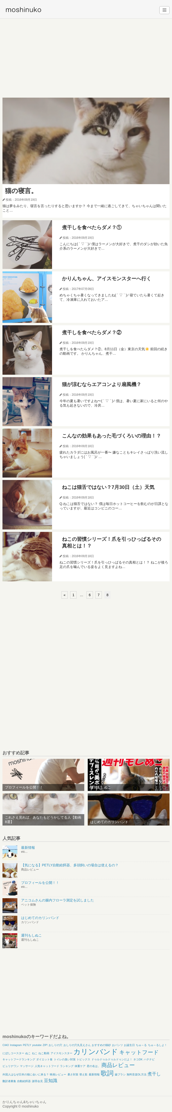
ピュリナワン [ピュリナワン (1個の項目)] (10, 1066)
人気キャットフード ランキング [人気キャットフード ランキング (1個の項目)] (54, 1066)
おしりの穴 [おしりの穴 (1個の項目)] (55, 1045)
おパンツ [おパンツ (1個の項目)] (117, 1045)
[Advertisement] (86, 55)
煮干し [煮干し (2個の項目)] (154, 1073)
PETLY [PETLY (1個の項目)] (27, 1045)
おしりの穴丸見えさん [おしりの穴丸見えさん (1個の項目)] (77, 1045)
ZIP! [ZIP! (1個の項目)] (45, 1045)
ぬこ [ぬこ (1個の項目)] (28, 1053)
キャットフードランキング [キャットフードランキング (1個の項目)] (18, 1059)
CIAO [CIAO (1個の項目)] (5, 1045)
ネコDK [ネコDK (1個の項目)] (138, 1059)
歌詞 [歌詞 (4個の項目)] (107, 1073)
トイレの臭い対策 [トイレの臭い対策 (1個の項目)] (65, 1059)
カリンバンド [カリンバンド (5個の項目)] (95, 1051)
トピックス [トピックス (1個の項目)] (83, 1059)
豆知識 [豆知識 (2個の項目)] (50, 1080)
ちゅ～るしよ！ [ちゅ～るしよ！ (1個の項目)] (157, 1045)
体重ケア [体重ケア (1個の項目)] (80, 1066)
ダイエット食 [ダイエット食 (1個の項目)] (44, 1059)
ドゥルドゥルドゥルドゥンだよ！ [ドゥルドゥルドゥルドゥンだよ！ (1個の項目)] (111, 1059)
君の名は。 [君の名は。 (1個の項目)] (93, 1066)
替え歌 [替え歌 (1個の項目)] (83, 1074)
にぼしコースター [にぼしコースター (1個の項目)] (13, 1053)
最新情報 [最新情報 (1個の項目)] (94, 1074)
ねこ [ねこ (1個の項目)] (34, 1053)
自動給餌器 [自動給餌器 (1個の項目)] (24, 1081)
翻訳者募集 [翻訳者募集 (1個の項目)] (9, 1081)
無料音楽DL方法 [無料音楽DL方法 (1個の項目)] (136, 1074)
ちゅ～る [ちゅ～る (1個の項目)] (141, 1045)
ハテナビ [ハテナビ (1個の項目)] (149, 1059)
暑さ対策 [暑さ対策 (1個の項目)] (72, 1074)
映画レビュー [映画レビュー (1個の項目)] (58, 1074)
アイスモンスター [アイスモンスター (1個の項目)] (61, 1053)
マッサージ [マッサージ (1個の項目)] (26, 1066)
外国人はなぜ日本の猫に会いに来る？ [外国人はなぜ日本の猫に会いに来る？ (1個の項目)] (25, 1074)
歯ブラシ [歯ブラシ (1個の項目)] (120, 1074)
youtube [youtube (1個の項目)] (37, 1045)
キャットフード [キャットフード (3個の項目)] (139, 1052)
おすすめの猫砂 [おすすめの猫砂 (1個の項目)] (101, 1045)
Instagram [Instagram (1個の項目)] (16, 1045)
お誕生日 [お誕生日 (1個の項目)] (129, 1045)
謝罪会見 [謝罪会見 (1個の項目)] (37, 1081)
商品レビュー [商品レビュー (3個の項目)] (118, 1065)
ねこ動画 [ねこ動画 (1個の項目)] (43, 1053)
